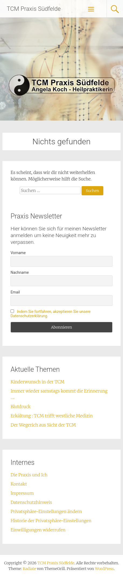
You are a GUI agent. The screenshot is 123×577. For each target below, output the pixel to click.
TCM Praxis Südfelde (34, 8)
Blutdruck (20, 406)
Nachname (19, 272)
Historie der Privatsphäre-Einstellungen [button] (50, 520)
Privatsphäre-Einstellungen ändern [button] (46, 511)
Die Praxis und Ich (28, 474)
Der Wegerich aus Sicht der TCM (43, 425)
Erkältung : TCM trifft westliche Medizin (51, 415)
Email (15, 292)
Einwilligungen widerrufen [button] (37, 529)
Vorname (18, 253)
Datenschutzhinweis (31, 502)
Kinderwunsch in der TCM (37, 381)
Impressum (22, 493)
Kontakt (18, 484)
